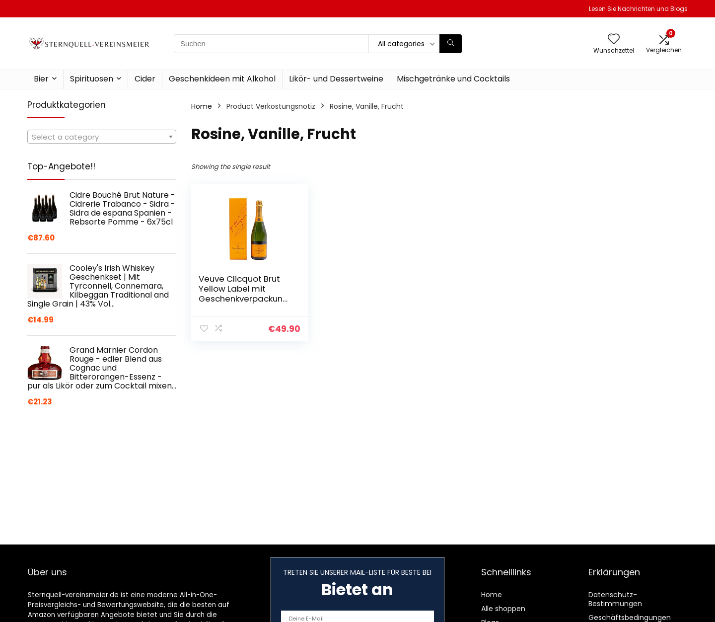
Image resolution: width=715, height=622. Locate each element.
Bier (41, 78)
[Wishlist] (614, 39)
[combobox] (101, 137)
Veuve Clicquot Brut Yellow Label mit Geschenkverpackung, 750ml (244, 293)
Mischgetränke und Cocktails (453, 78)
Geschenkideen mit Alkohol (222, 78)
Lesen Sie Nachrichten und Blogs (638, 8)
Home (201, 106)
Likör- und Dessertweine (336, 78)
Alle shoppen (503, 609)
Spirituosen (91, 78)
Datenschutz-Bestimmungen (615, 599)
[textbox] (102, 137)
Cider (145, 78)
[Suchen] (450, 43)
